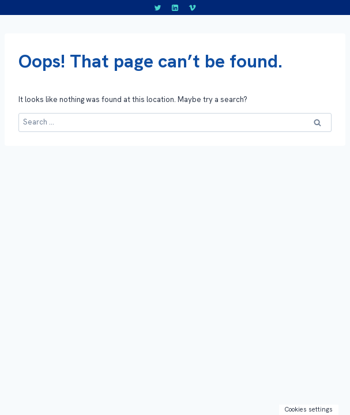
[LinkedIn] (175, 7)
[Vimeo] (192, 7)
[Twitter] (157, 7)
